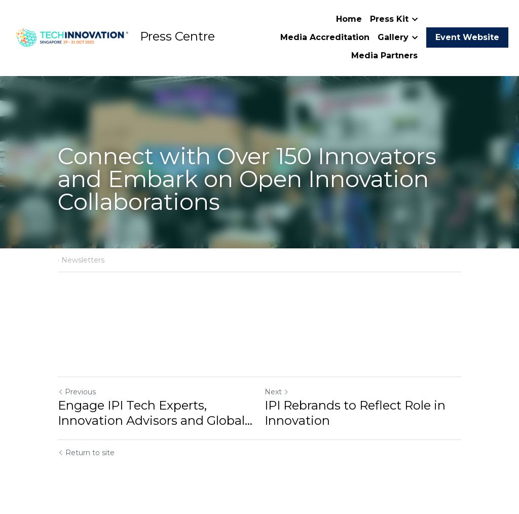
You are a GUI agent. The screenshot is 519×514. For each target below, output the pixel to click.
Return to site (86, 452)
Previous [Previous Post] (77, 391)
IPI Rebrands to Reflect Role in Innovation (355, 413)
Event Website (467, 37)
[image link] (71, 36)
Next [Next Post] (277, 391)
